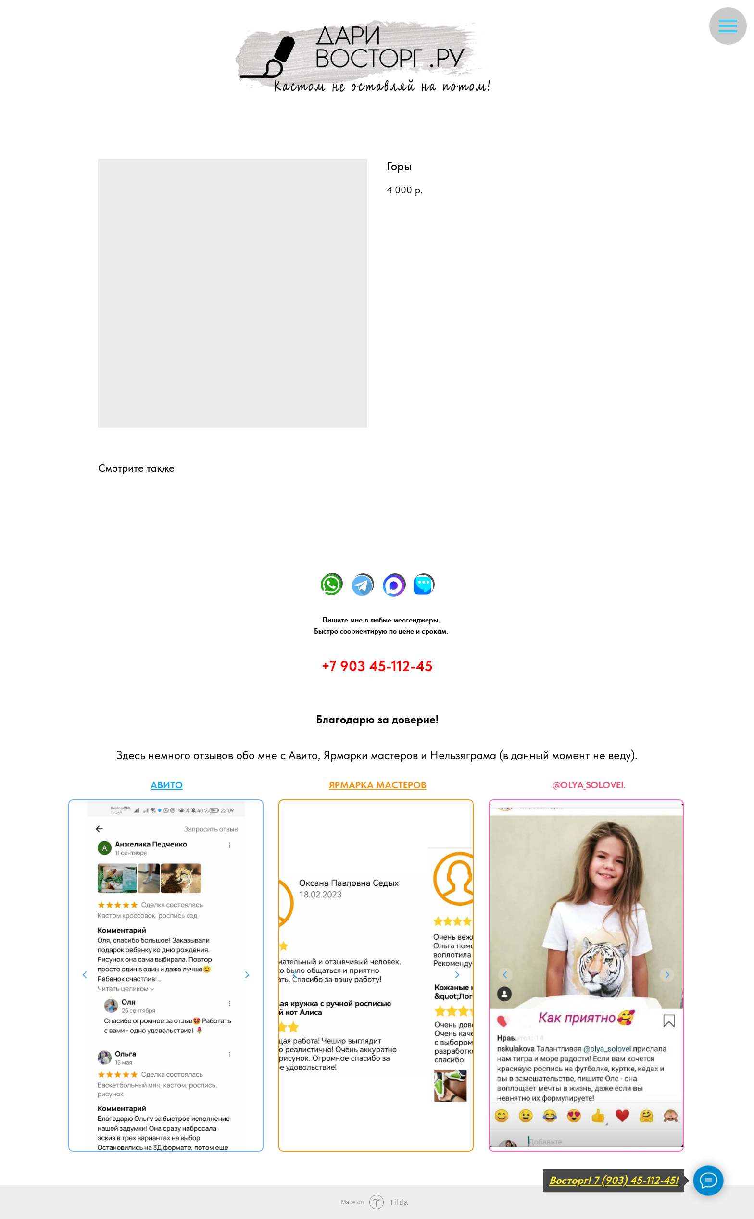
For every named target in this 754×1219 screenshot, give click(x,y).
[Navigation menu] (728, 26)
